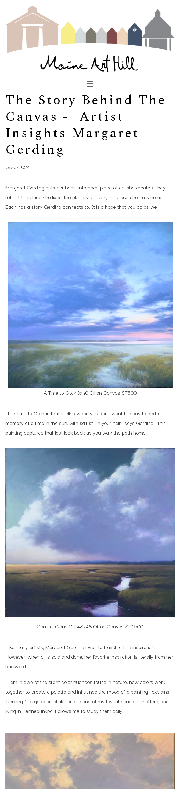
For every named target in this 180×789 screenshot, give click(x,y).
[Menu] (90, 84)
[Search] (123, 81)
